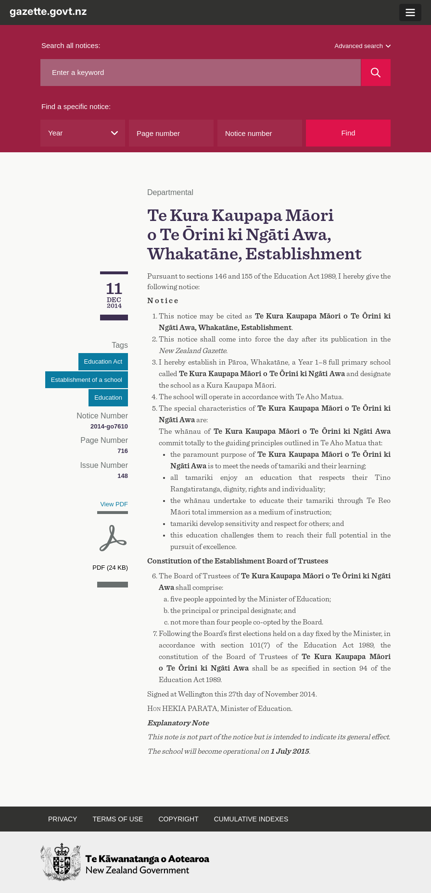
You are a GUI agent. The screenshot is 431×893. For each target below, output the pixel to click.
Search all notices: (71, 45)
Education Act (103, 361)
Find (348, 133)
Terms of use (117, 819)
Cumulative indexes (251, 819)
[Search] (376, 72)
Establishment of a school (86, 379)
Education (108, 397)
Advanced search (363, 45)
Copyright (178, 819)
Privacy (62, 819)
